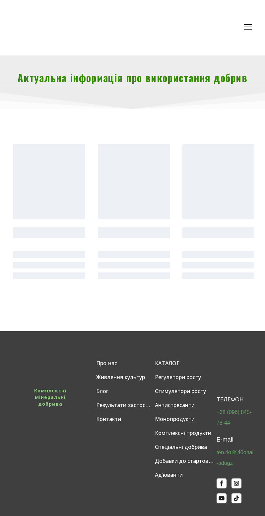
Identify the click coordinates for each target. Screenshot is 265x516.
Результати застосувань (123, 405)
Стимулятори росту (180, 391)
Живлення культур (120, 377)
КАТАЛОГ (167, 363)
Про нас (106, 363)
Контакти (108, 419)
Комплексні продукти (183, 433)
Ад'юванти (169, 475)
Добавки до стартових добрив (186, 461)
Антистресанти (175, 405)
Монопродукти (175, 419)
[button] (222, 483)
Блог (102, 391)
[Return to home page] (59, 27)
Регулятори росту (178, 377)
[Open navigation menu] (247, 27)
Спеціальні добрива (181, 447)
